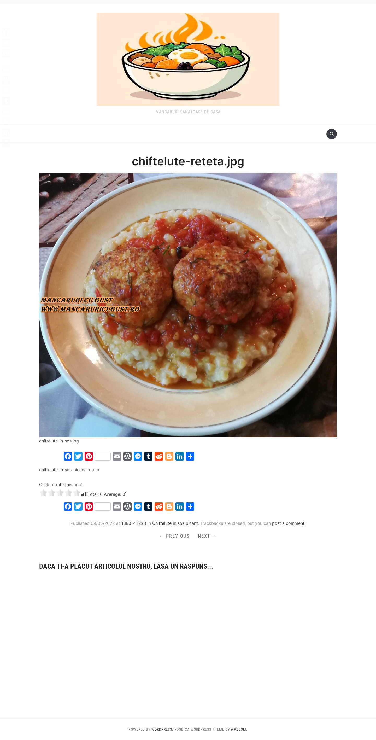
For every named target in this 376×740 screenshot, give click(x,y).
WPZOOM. (239, 729)
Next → (207, 536)
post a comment (288, 523)
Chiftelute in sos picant (175, 523)
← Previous (174, 536)
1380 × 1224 (133, 523)
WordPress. (162, 729)
